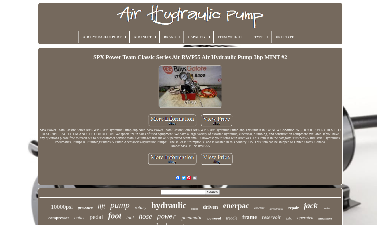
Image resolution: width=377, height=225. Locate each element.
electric (259, 208)
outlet (79, 217)
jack (311, 205)
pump (120, 205)
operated (305, 217)
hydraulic (168, 205)
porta (326, 208)
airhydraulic (276, 208)
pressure (85, 207)
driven (210, 207)
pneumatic (192, 217)
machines (325, 218)
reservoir (271, 217)
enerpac (236, 205)
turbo (289, 218)
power (166, 216)
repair (293, 208)
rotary (140, 207)
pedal (96, 216)
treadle (231, 218)
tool (130, 217)
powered (214, 218)
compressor (58, 217)
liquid (194, 208)
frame (249, 217)
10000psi (62, 206)
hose (145, 216)
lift (101, 206)
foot (114, 215)
